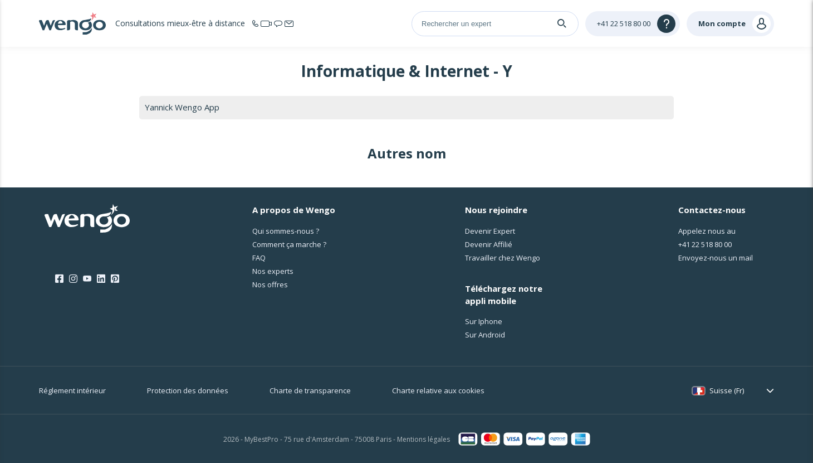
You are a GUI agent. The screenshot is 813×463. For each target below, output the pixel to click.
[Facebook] (59, 279)
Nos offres (270, 284)
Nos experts (272, 271)
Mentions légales (423, 439)
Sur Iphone (483, 321)
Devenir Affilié (488, 244)
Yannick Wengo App (182, 107)
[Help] (632, 23)
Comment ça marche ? (289, 244)
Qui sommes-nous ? (285, 231)
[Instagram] (73, 279)
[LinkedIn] (101, 279)
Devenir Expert (490, 231)
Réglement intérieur (72, 390)
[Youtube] (87, 279)
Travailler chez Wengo (502, 258)
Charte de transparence (310, 390)
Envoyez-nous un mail (715, 258)
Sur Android (485, 335)
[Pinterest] (115, 279)
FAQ (259, 258)
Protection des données (187, 390)
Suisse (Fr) (726, 390)
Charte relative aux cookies (438, 390)
